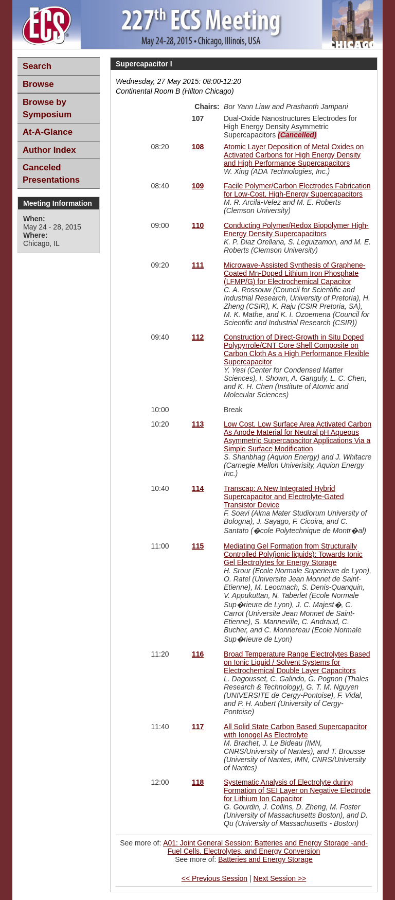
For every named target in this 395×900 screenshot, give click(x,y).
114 (198, 488)
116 (198, 654)
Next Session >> (280, 878)
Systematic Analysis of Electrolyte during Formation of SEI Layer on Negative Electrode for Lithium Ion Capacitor (297, 790)
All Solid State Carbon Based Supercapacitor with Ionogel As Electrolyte (295, 730)
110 (198, 225)
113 (198, 424)
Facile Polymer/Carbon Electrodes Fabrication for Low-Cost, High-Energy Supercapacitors (297, 190)
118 (198, 782)
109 (198, 186)
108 (198, 147)
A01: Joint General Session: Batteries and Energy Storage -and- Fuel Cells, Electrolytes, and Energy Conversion (265, 847)
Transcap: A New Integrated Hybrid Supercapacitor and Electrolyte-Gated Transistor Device (284, 496)
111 (198, 265)
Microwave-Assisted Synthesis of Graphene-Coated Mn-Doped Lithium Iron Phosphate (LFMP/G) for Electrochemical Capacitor (294, 273)
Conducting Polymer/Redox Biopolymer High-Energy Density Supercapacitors (296, 229)
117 (198, 726)
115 (198, 546)
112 (198, 337)
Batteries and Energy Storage (265, 859)
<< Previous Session (214, 878)
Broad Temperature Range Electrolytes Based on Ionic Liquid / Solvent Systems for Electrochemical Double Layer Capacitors (297, 662)
